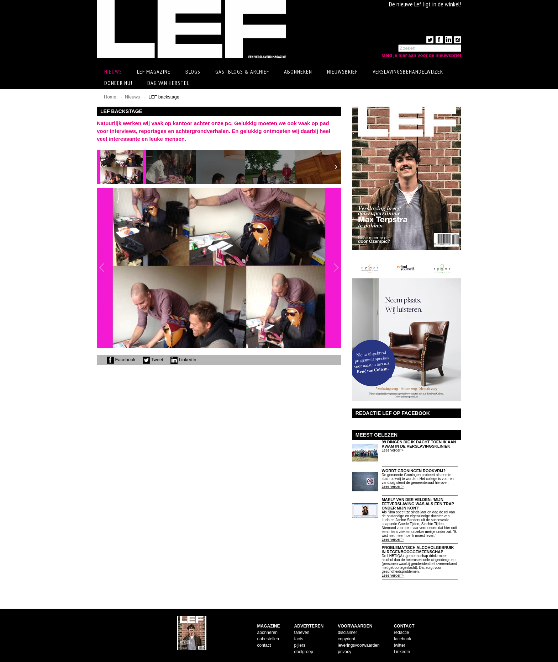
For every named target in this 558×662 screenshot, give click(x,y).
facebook (402, 638)
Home (110, 97)
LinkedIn (183, 359)
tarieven (302, 632)
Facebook (121, 359)
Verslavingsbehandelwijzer (408, 71)
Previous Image (102, 268)
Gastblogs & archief (242, 71)
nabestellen (268, 638)
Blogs (192, 71)
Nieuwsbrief (342, 71)
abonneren (267, 632)
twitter (399, 645)
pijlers (299, 645)
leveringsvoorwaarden (358, 645)
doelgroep (303, 651)
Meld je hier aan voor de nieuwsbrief (421, 55)
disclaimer (347, 632)
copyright (346, 638)
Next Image (336, 268)
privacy (344, 651)
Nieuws (132, 97)
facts (298, 638)
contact (264, 645)
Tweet (153, 359)
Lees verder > (393, 450)
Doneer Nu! (118, 82)
